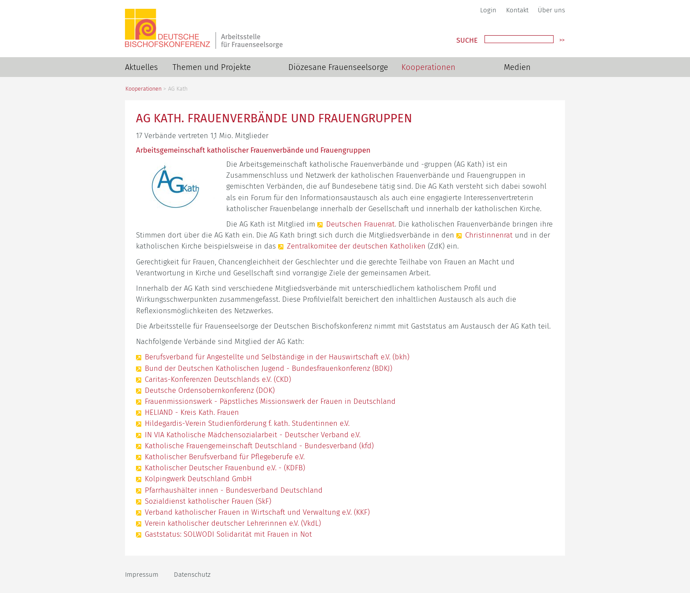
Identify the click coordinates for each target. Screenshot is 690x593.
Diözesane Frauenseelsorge (338, 67)
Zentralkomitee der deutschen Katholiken (356, 246)
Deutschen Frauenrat (360, 224)
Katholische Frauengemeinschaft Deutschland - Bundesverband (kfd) (259, 445)
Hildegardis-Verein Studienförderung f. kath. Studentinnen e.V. (247, 423)
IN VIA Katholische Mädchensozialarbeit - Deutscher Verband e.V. (252, 434)
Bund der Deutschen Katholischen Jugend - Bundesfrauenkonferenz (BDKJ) (268, 368)
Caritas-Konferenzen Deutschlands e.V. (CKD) (218, 379)
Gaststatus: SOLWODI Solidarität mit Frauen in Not (228, 534)
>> (561, 40)
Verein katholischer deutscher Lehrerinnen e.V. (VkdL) (233, 523)
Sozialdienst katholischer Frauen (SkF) (208, 501)
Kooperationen (428, 67)
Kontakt (517, 10)
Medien (517, 67)
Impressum (141, 574)
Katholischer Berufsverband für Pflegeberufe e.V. (225, 456)
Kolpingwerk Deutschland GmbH (198, 478)
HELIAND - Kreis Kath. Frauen (192, 412)
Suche (467, 40)
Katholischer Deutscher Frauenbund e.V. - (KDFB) (225, 467)
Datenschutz (192, 574)
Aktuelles (141, 67)
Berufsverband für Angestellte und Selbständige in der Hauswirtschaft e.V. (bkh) (277, 356)
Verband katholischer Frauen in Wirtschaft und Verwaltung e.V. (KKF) (257, 512)
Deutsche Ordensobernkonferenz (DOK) (210, 390)
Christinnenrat (489, 235)
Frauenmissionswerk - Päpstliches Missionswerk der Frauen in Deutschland (270, 401)
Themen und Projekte (211, 67)
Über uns (551, 10)
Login (488, 10)
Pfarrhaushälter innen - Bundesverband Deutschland (234, 490)
